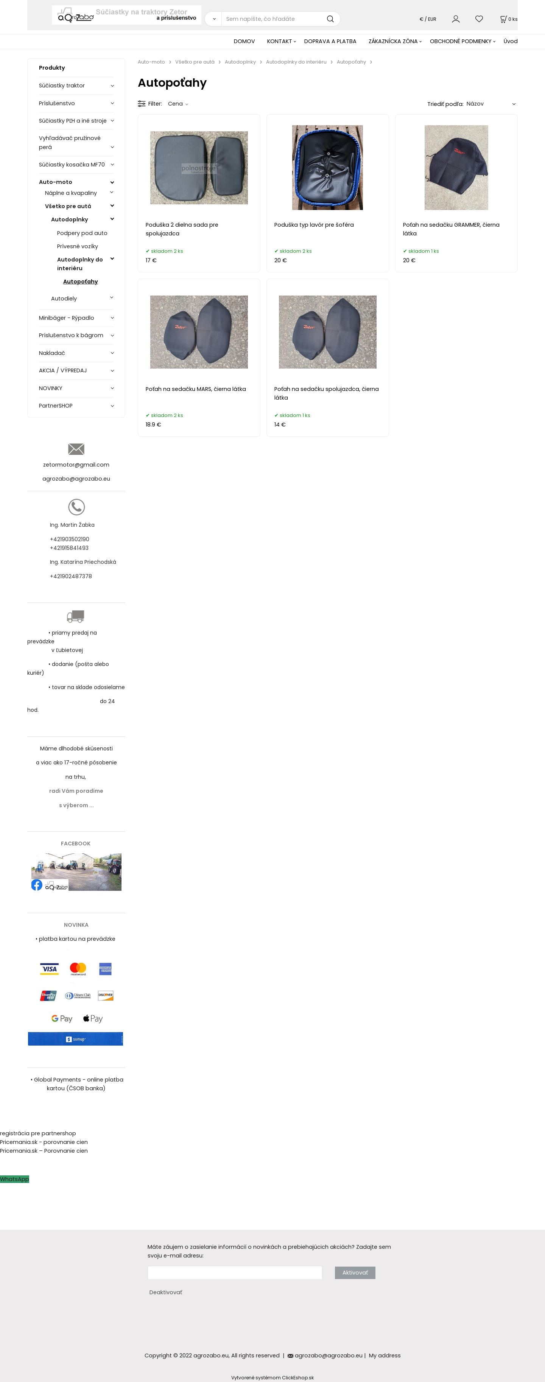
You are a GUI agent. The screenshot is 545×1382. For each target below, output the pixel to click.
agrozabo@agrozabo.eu (76, 478)
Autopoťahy (80, 281)
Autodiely (64, 298)
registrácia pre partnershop (38, 1133)
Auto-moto (55, 182)
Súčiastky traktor (62, 85)
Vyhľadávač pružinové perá (70, 142)
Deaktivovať (165, 1292)
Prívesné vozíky (77, 246)
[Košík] (508, 19)
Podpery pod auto (82, 233)
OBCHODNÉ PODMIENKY (461, 41)
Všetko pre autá (68, 206)
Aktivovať (355, 1272)
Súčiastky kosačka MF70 (72, 164)
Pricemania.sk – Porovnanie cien (44, 1151)
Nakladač (52, 353)
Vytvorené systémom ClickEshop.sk (272, 1377)
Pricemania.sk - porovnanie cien (44, 1142)
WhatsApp (14, 1179)
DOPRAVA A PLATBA (330, 41)
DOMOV (244, 41)
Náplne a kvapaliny (71, 193)
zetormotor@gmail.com (76, 464)
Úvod (511, 41)
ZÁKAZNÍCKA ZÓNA (393, 41)
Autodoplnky (69, 219)
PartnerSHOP (56, 405)
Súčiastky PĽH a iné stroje (73, 121)
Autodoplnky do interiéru (80, 264)
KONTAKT (279, 41)
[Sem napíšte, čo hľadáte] (281, 18)
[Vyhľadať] (212, 18)
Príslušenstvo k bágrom (71, 335)
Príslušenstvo (57, 103)
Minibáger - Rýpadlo (66, 318)
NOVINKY (50, 388)
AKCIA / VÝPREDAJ (63, 370)
